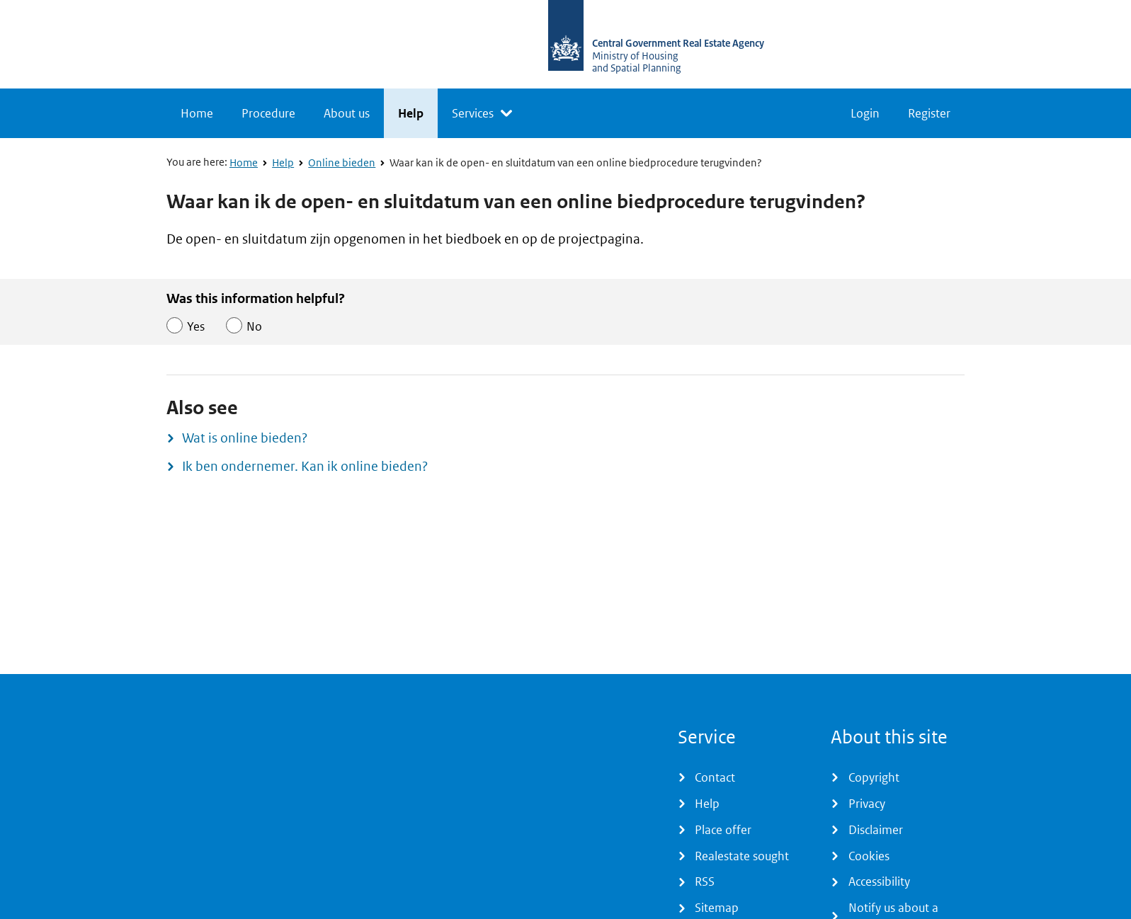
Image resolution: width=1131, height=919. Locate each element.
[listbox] (482, 113)
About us (347, 113)
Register (929, 113)
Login (865, 113)
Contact (715, 777)
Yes (196, 326)
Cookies (869, 856)
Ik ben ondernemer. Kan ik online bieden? (305, 466)
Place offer (723, 830)
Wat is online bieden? (244, 438)
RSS (705, 881)
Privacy (866, 803)
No (254, 326)
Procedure (268, 113)
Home (197, 113)
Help (411, 113)
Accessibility (879, 881)
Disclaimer (875, 830)
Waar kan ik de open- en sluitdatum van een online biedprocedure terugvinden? (576, 163)
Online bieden (341, 163)
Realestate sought (742, 856)
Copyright (873, 777)
